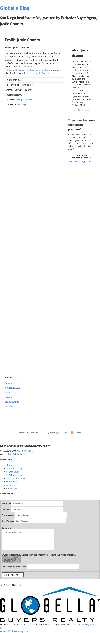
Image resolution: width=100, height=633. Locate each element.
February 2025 (12, 402)
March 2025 (11, 397)
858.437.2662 (26, 451)
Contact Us (11, 488)
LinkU (32, 432)
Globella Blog (14, 8)
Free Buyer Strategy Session (81, 156)
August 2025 (11, 392)
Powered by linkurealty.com (14, 631)
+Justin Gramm (41, 73)
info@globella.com (17, 454)
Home (9, 465)
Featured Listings (14, 468)
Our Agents (11, 481)
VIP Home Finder (14, 475)
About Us (10, 485)
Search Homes (13, 471)
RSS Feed (76, 432)
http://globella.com (23, 100)
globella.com (62, 432)
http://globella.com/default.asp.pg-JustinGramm (28, 69)
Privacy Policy (89, 624)
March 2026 (11, 383)
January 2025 (11, 406)
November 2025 (12, 388)
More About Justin (80, 110)
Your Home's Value (15, 478)
